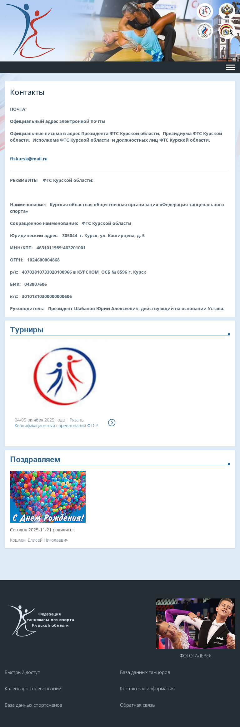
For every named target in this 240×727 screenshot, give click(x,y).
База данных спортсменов (33, 705)
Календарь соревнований (33, 688)
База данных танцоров (145, 672)
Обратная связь (137, 705)
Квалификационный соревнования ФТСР (56, 425)
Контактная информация (147, 688)
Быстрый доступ (22, 672)
